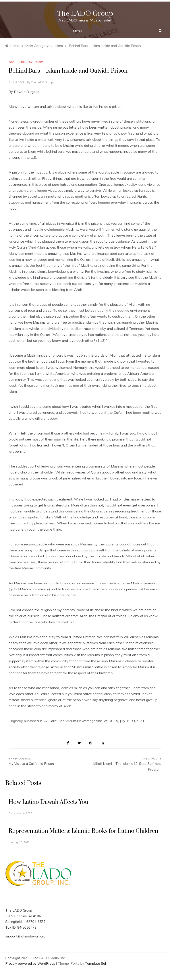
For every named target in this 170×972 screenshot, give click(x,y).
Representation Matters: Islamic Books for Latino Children (83, 831)
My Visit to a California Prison (31, 763)
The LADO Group (85, 13)
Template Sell (95, 963)
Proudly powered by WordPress (30, 963)
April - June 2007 (21, 62)
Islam (39, 62)
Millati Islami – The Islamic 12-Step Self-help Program (127, 766)
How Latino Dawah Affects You (48, 802)
